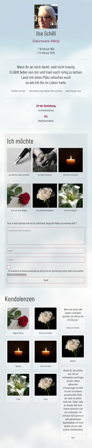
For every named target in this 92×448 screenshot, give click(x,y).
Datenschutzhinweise (17, 274)
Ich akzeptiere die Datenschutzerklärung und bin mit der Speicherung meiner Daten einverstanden (46, 270)
